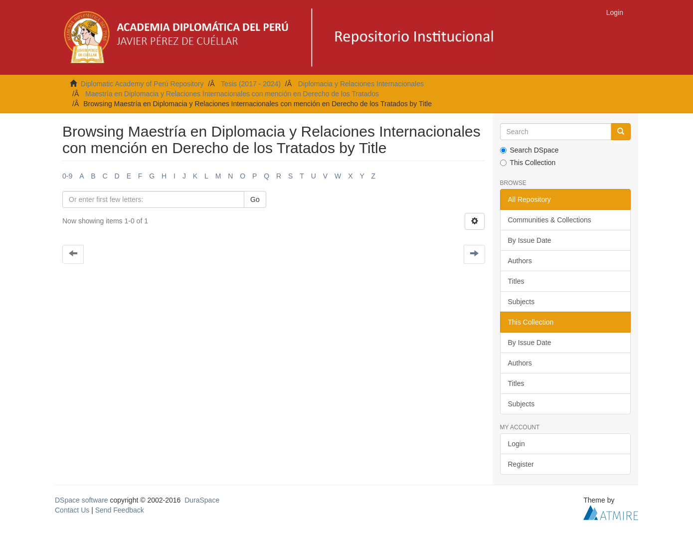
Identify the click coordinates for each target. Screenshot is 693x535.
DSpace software (81, 500)
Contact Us (72, 510)
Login (516, 444)
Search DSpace (529, 150)
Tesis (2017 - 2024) (251, 84)
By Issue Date (529, 240)
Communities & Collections (549, 220)
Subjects (521, 302)
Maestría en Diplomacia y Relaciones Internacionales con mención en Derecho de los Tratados (232, 94)
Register (521, 464)
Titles (516, 281)
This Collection (528, 163)
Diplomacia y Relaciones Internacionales (361, 84)
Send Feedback (119, 510)
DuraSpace (201, 500)
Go (255, 199)
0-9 (67, 176)
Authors (520, 261)
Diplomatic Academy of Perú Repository (142, 84)
